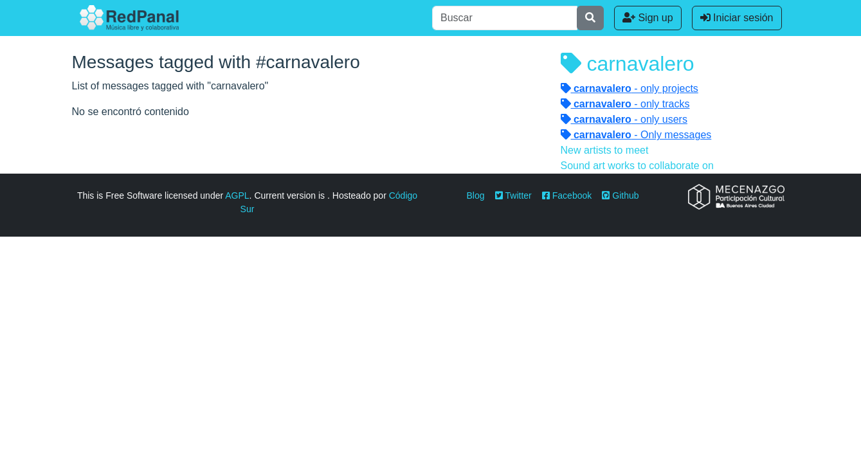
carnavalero (627, 63)
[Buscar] (504, 18)
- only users (624, 119)
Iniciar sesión (737, 17)
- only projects (629, 88)
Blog (476, 195)
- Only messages (636, 134)
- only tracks (625, 103)
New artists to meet (605, 150)
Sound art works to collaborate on (637, 165)
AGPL (237, 195)
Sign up (647, 17)
